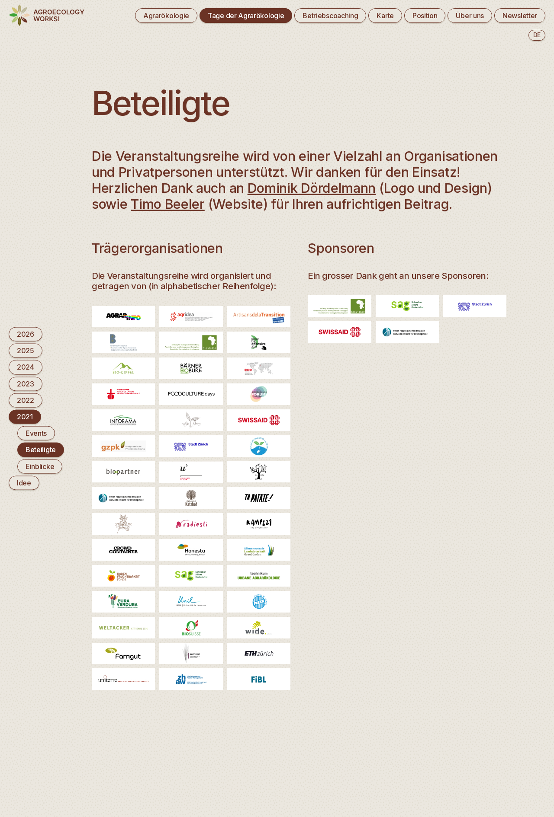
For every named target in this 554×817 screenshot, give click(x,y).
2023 (25, 383)
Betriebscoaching (330, 15)
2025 (25, 350)
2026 (25, 334)
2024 (25, 367)
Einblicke (40, 466)
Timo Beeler (168, 204)
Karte (385, 15)
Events (36, 433)
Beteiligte (41, 449)
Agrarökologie (166, 15)
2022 (25, 400)
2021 (25, 416)
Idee (24, 482)
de (537, 34)
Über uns (470, 15)
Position (425, 15)
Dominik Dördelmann (312, 188)
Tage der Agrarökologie (246, 15)
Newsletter (519, 15)
